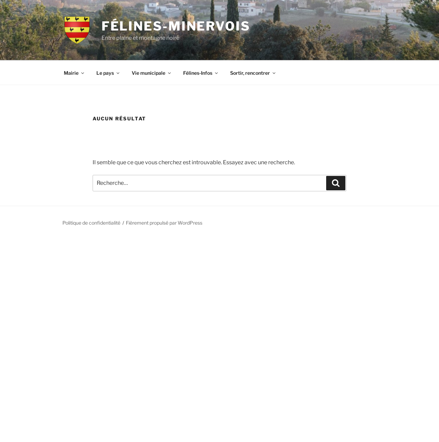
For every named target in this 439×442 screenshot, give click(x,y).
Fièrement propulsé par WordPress (164, 223)
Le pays (108, 73)
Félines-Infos (201, 73)
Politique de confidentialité (91, 223)
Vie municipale (152, 73)
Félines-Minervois (176, 26)
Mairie (74, 73)
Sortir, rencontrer (253, 73)
